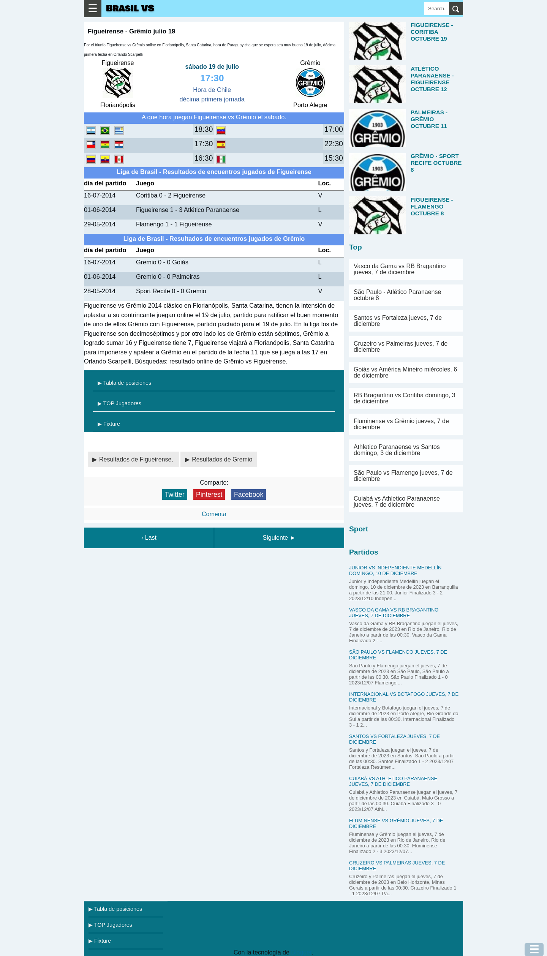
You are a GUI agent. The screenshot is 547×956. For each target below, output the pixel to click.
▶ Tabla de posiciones (124, 383)
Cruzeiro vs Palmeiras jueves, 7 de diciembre (400, 346)
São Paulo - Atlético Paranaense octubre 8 (397, 295)
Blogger (301, 952)
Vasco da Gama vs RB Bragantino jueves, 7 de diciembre (400, 269)
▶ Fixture (109, 424)
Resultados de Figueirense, (137, 459)
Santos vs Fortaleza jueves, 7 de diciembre (398, 320)
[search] (456, 8)
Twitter (175, 494)
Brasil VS (130, 8)
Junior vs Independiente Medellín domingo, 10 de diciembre (395, 570)
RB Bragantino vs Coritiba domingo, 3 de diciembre (404, 398)
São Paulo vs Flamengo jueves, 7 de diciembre (403, 475)
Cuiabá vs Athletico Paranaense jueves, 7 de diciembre (397, 501)
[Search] (436, 8)
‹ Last (149, 537)
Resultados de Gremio (222, 459)
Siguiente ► (279, 537)
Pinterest (209, 494)
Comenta (214, 514)
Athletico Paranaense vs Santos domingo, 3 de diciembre (397, 450)
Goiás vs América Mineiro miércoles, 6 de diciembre (405, 372)
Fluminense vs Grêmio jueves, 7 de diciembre (401, 424)
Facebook (248, 494)
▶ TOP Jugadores (119, 403)
